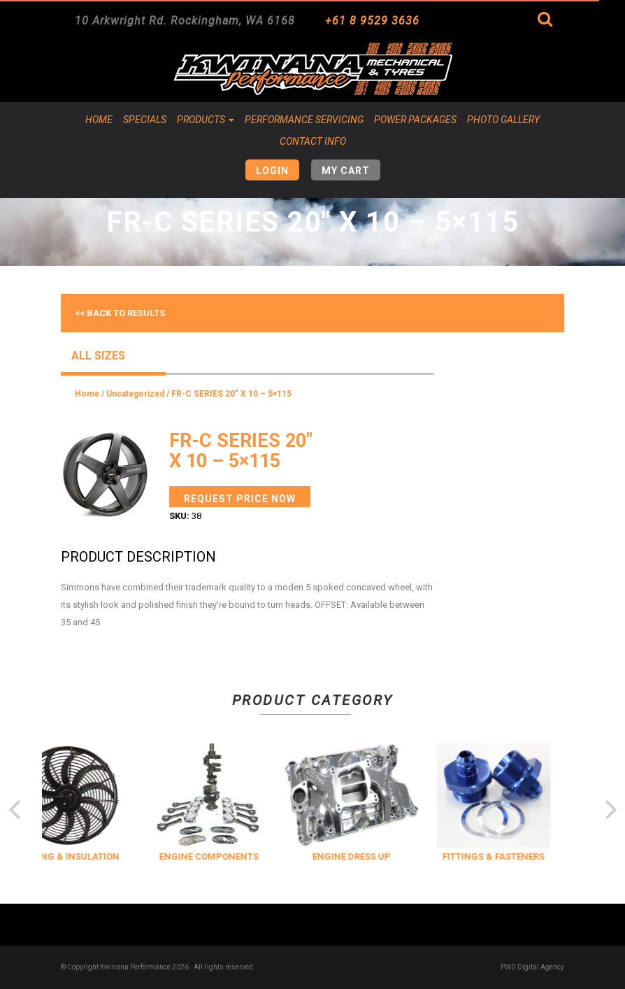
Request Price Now (240, 498)
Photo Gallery (503, 119)
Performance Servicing (304, 119)
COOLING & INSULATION (90, 856)
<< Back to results (120, 313)
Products (205, 119)
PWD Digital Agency (532, 967)
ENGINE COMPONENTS (232, 856)
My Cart (346, 170)
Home (99, 119)
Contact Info (313, 141)
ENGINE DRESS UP (374, 856)
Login (272, 170)
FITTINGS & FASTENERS (517, 856)
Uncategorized (135, 394)
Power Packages (415, 119)
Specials (144, 119)
